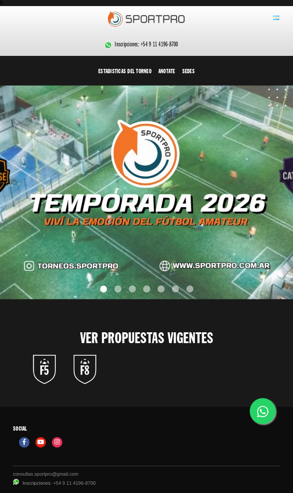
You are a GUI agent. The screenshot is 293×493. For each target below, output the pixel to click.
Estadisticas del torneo (124, 71)
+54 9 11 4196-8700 (159, 45)
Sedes (188, 71)
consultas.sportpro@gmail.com (45, 474)
